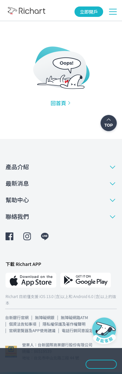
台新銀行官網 (17, 317)
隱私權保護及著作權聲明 (64, 324)
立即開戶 (89, 11)
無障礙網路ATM (74, 317)
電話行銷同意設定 (77, 330)
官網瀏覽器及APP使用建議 (32, 330)
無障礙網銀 (44, 317)
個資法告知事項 (22, 324)
